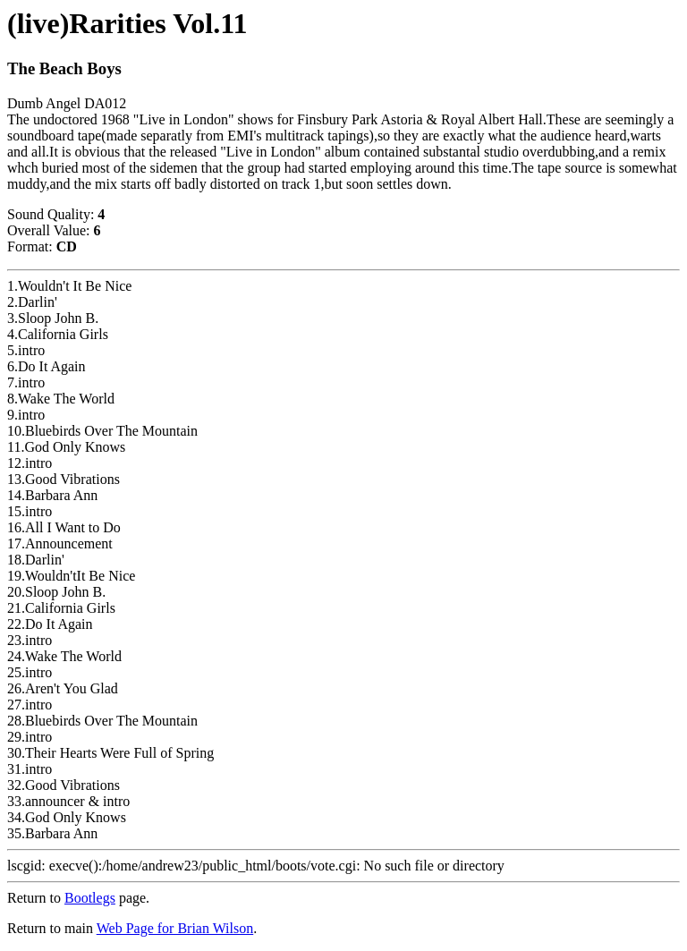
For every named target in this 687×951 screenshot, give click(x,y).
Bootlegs (89, 897)
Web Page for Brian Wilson (175, 928)
